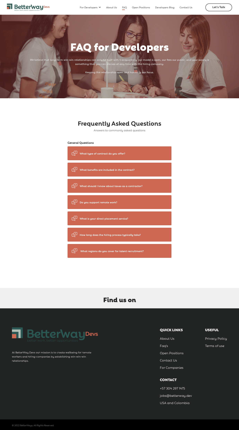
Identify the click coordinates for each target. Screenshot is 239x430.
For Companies (171, 367)
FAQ (124, 7)
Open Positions (141, 7)
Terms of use (214, 345)
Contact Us (186, 7)
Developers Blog (164, 7)
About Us (111, 7)
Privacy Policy (216, 338)
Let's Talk (218, 6)
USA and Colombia (174, 402)
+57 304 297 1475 (172, 388)
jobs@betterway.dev (176, 395)
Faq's (164, 345)
